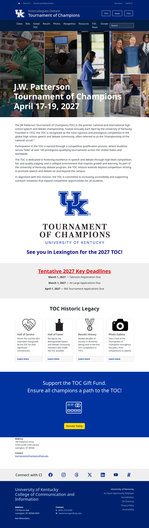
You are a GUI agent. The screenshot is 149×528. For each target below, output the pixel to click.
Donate (104, 23)
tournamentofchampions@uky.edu (31, 456)
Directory (118, 3)
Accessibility (128, 509)
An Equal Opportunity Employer (119, 493)
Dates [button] (20, 23)
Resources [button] (84, 23)
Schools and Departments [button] (43, 3)
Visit (106, 13)
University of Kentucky (36, 489)
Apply (117, 13)
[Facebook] (50, 474)
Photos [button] (56, 23)
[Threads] (77, 474)
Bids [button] (28, 23)
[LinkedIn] (103, 474)
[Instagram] (64, 474)
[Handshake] (128, 474)
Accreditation (127, 497)
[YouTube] (116, 474)
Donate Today (74, 426)
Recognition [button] (69, 23)
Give (129, 13)
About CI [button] (26, 3)
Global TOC (36, 25)
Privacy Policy (127, 505)
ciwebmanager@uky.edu (70, 513)
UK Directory (128, 501)
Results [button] (46, 23)
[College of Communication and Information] (20, 13)
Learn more (23, 359)
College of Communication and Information (44, 497)
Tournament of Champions (54, 15)
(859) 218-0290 (65, 510)
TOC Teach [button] (95, 25)
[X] (90, 474)
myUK (130, 3)
